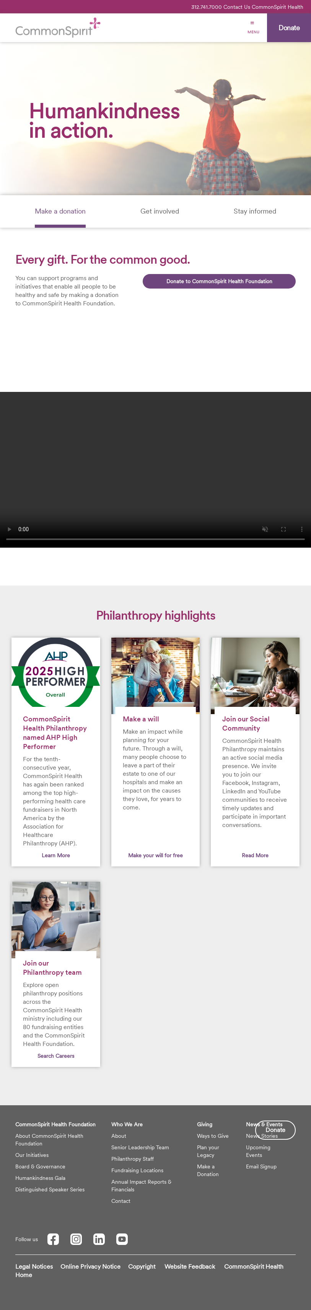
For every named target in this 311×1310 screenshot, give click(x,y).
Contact (120, 1201)
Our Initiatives (32, 1155)
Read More (255, 855)
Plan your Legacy (208, 1151)
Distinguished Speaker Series (50, 1189)
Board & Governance (40, 1166)
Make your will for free (155, 855)
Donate (275, 1130)
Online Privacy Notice (90, 1266)
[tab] (60, 211)
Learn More (56, 855)
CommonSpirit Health (277, 7)
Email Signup (261, 1166)
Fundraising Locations (137, 1170)
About (118, 1136)
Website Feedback (189, 1266)
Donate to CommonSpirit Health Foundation (219, 281)
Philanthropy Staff (132, 1159)
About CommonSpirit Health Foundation (49, 1140)
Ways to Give (213, 1136)
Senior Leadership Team (140, 1147)
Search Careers (55, 1056)
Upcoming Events (258, 1151)
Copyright (141, 1266)
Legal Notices (34, 1266)
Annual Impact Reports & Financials (141, 1186)
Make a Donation (208, 1170)
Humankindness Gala (40, 1178)
